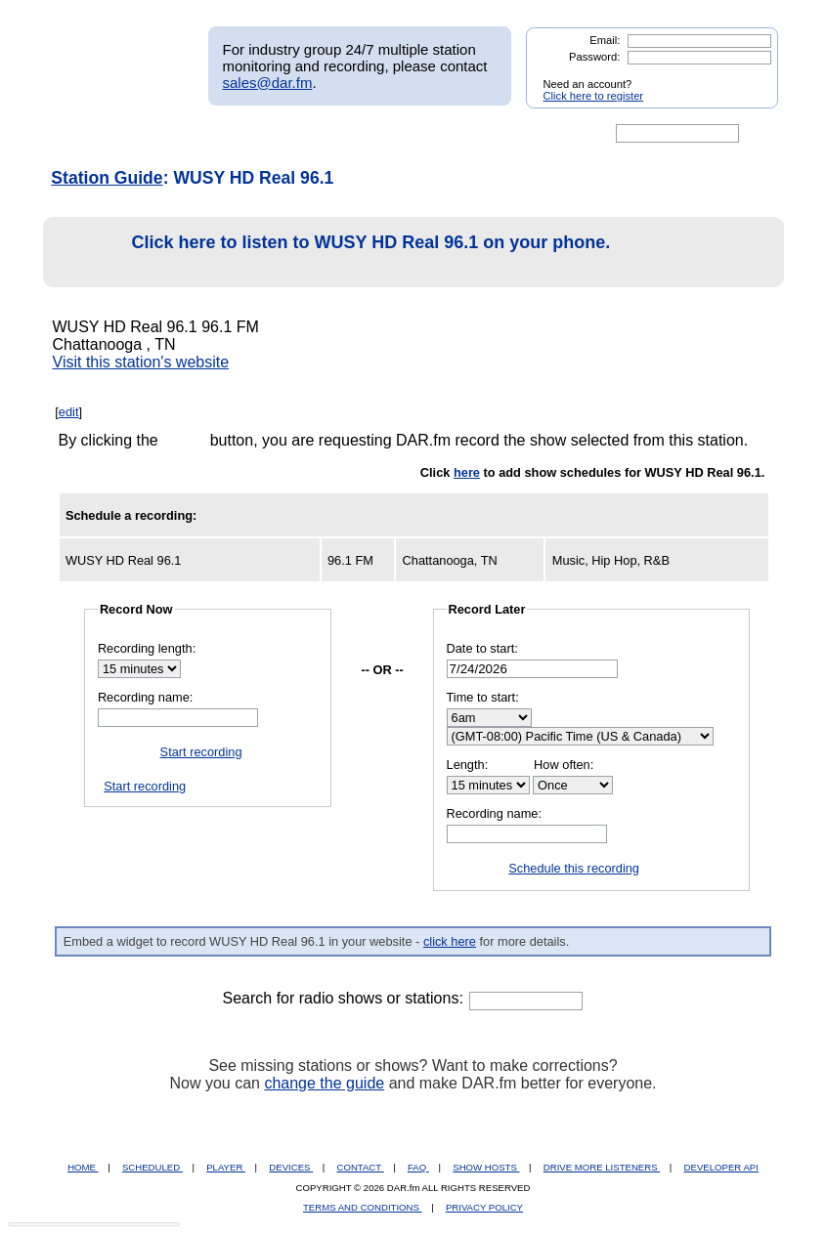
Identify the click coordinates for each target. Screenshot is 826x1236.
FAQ (418, 1167)
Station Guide (106, 178)
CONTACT (360, 1167)
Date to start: (482, 648)
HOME (82, 1167)
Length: (468, 764)
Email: (604, 40)
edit (69, 412)
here (467, 472)
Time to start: (483, 697)
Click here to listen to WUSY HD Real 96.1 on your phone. (332, 252)
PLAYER (225, 1167)
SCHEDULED (152, 1167)
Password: (594, 57)
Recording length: (147, 648)
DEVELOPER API (721, 1167)
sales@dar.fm (268, 82)
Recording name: (145, 697)
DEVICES (291, 1167)
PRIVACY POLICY (484, 1207)
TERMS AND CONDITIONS (362, 1207)
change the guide (324, 1083)
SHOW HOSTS (486, 1167)
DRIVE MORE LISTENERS (601, 1167)
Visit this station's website (141, 362)
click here (449, 941)
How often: (563, 764)
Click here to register (593, 96)
